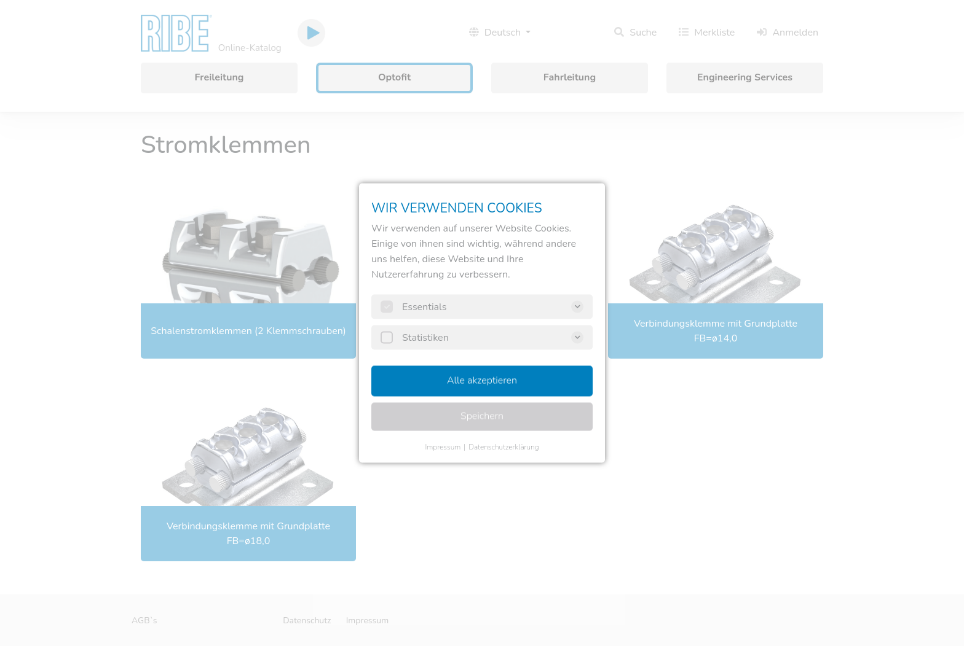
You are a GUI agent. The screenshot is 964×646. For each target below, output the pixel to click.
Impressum (442, 447)
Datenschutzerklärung (503, 447)
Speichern (482, 416)
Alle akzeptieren (482, 380)
